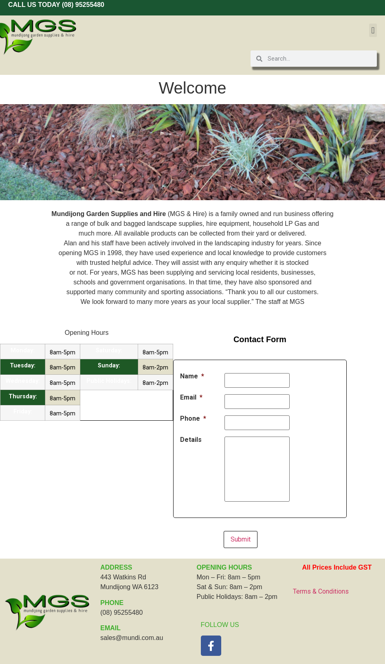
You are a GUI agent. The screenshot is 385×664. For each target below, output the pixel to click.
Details (191, 440)
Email (191, 397)
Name (192, 376)
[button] (373, 30)
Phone (193, 418)
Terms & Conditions (321, 591)
